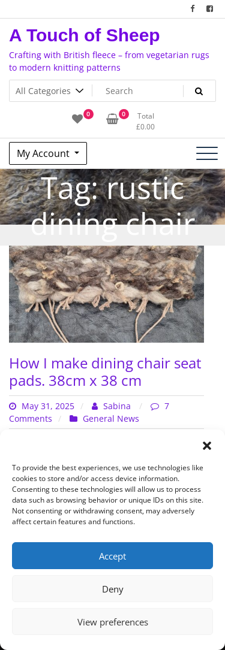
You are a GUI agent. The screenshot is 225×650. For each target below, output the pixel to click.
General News (111, 418)
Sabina (112, 406)
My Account (44, 153)
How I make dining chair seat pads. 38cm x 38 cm (105, 371)
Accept (112, 556)
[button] (207, 445)
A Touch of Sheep (84, 35)
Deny (113, 589)
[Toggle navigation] (207, 153)
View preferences (112, 622)
